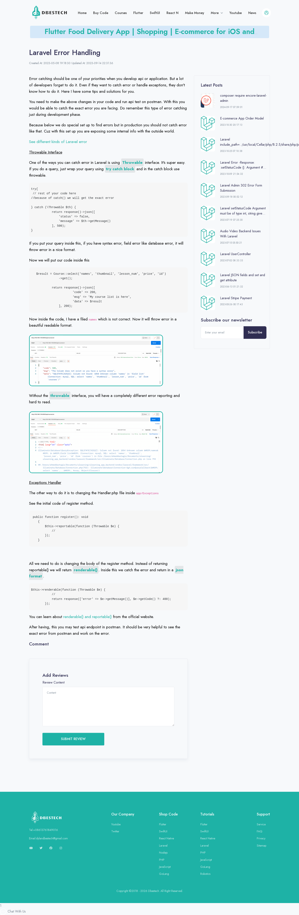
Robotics (205, 874)
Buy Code (100, 13)
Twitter (115, 831)
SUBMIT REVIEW (73, 739)
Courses (121, 13)
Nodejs (163, 852)
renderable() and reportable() (87, 616)
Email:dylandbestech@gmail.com (48, 838)
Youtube (235, 13)
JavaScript (165, 867)
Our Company (122, 814)
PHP (161, 860)
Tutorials (207, 814)
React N (172, 13)
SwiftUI (155, 13)
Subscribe (255, 332)
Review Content (53, 682)
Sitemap (261, 845)
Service (261, 824)
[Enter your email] (222, 332)
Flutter (138, 13)
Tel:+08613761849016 (43, 830)
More (215, 13)
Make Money (194, 13)
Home (82, 13)
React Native (166, 838)
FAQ (259, 831)
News (252, 13)
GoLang (164, 874)
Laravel (163, 845)
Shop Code (168, 814)
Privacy (261, 838)
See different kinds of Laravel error (58, 141)
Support (263, 814)
